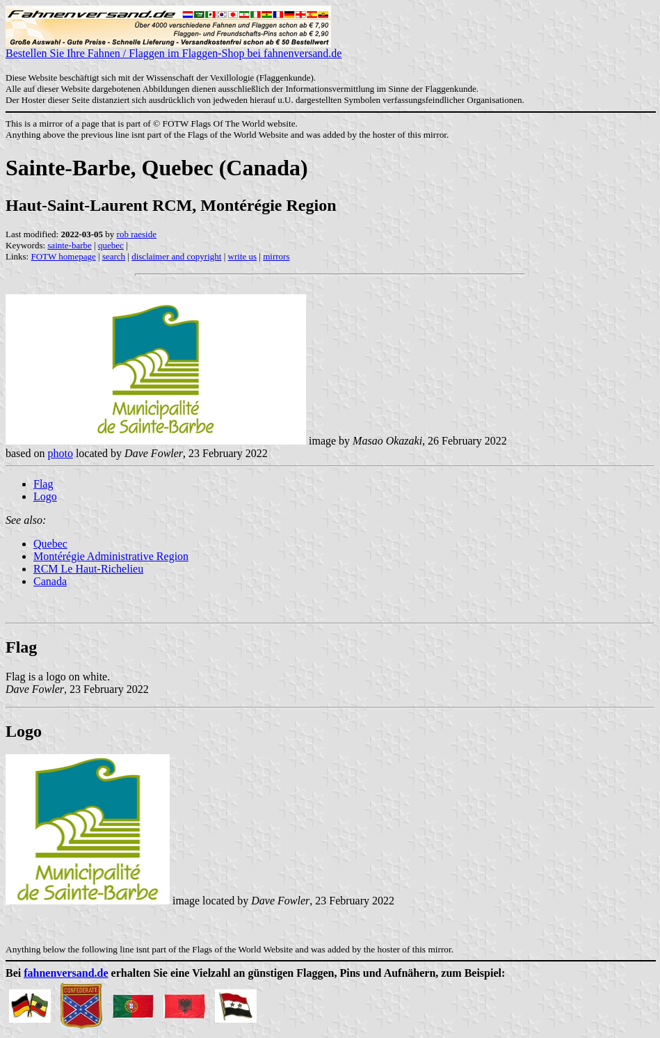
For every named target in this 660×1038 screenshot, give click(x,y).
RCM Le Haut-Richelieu (88, 569)
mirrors (276, 256)
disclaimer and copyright (176, 256)
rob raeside (136, 234)
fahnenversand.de (66, 973)
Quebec (50, 544)
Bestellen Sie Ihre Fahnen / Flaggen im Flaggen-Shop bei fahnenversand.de (173, 48)
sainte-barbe (69, 245)
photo (59, 453)
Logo (45, 496)
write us (242, 256)
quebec (111, 245)
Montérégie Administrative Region (110, 556)
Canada (50, 581)
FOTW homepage (63, 256)
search (113, 256)
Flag (43, 484)
